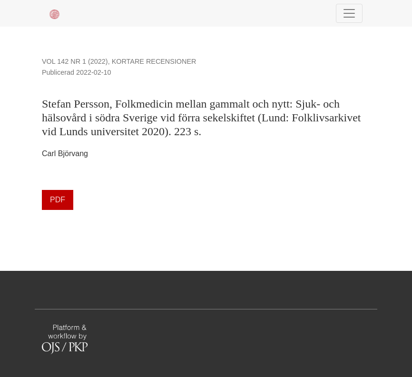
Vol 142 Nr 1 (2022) (75, 61)
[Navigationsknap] (349, 13)
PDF (57, 200)
